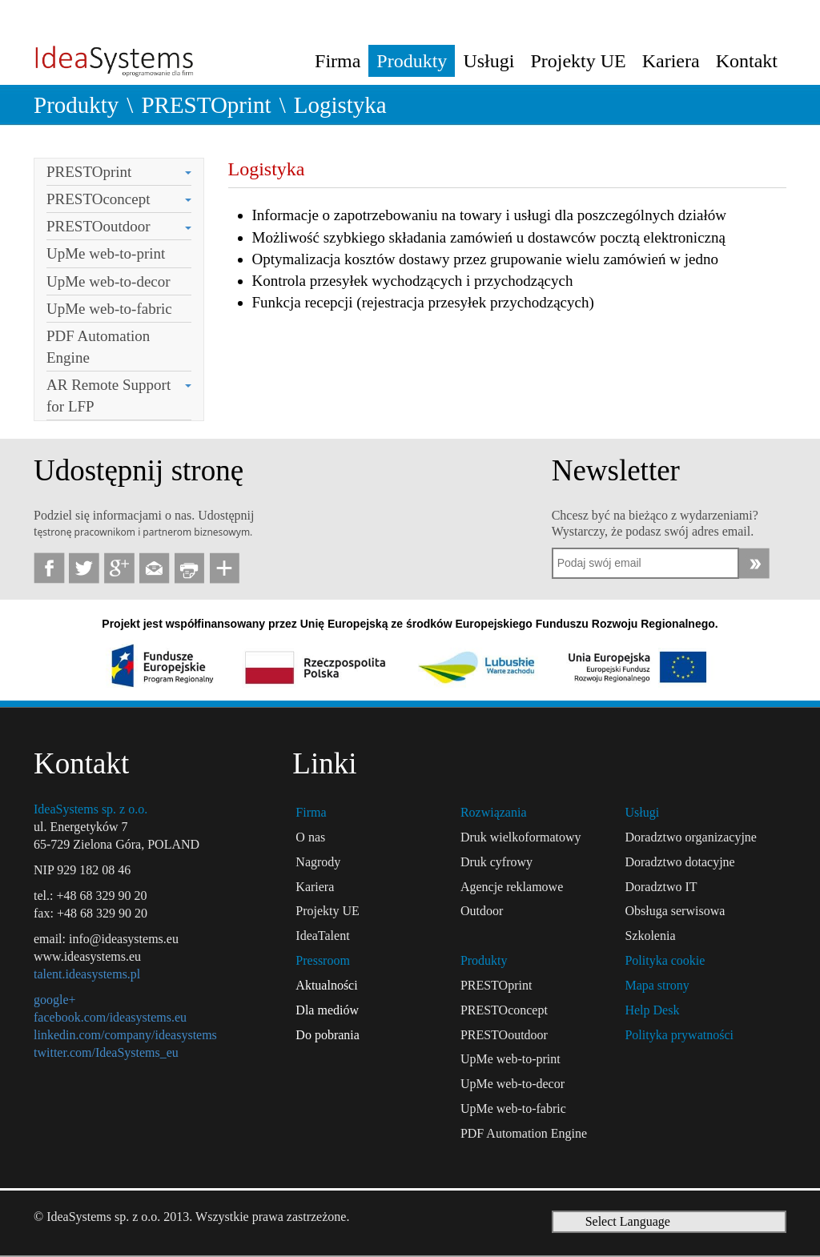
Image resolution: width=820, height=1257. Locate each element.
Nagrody (317, 862)
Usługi (488, 60)
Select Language (627, 1221)
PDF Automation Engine (98, 346)
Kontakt (747, 60)
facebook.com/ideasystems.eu (110, 1017)
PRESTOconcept (98, 199)
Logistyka (340, 105)
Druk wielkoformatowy (520, 837)
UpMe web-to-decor (108, 281)
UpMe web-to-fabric (109, 308)
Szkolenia (650, 935)
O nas (310, 837)
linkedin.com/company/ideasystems (125, 1035)
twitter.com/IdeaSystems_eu (106, 1052)
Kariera (671, 60)
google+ (55, 999)
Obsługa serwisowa (675, 911)
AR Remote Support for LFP (108, 395)
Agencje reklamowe (511, 887)
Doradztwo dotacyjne (679, 862)
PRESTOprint (206, 105)
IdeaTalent (322, 935)
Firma (337, 60)
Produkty (411, 60)
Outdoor (481, 911)
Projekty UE (577, 60)
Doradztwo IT (661, 887)
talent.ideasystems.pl (87, 974)
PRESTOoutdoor (98, 226)
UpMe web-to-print (105, 253)
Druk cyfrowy (496, 862)
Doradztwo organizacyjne (691, 837)
